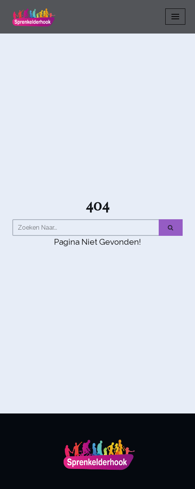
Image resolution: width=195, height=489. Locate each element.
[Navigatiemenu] (175, 16)
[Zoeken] (85, 227)
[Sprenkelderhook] (33, 16)
